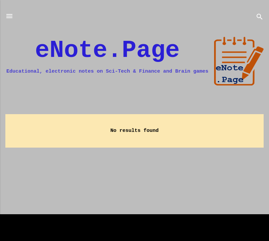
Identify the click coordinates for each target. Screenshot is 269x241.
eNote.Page (107, 50)
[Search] (260, 18)
